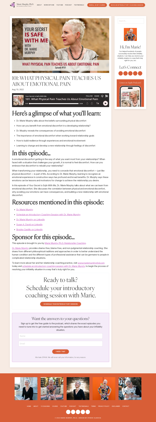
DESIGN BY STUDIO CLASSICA (90, 418)
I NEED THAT (60, 351)
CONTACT (125, 406)
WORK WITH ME (49, 5)
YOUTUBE (59, 5)
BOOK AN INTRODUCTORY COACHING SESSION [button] (127, 5)
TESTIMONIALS (79, 5)
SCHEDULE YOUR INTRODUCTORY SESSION (61, 304)
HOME (29, 406)
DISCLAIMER (116, 406)
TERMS (93, 406)
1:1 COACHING (45, 406)
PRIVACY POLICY (103, 406)
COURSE (55, 406)
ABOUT (39, 5)
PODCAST (68, 5)
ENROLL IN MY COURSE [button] (97, 5)
